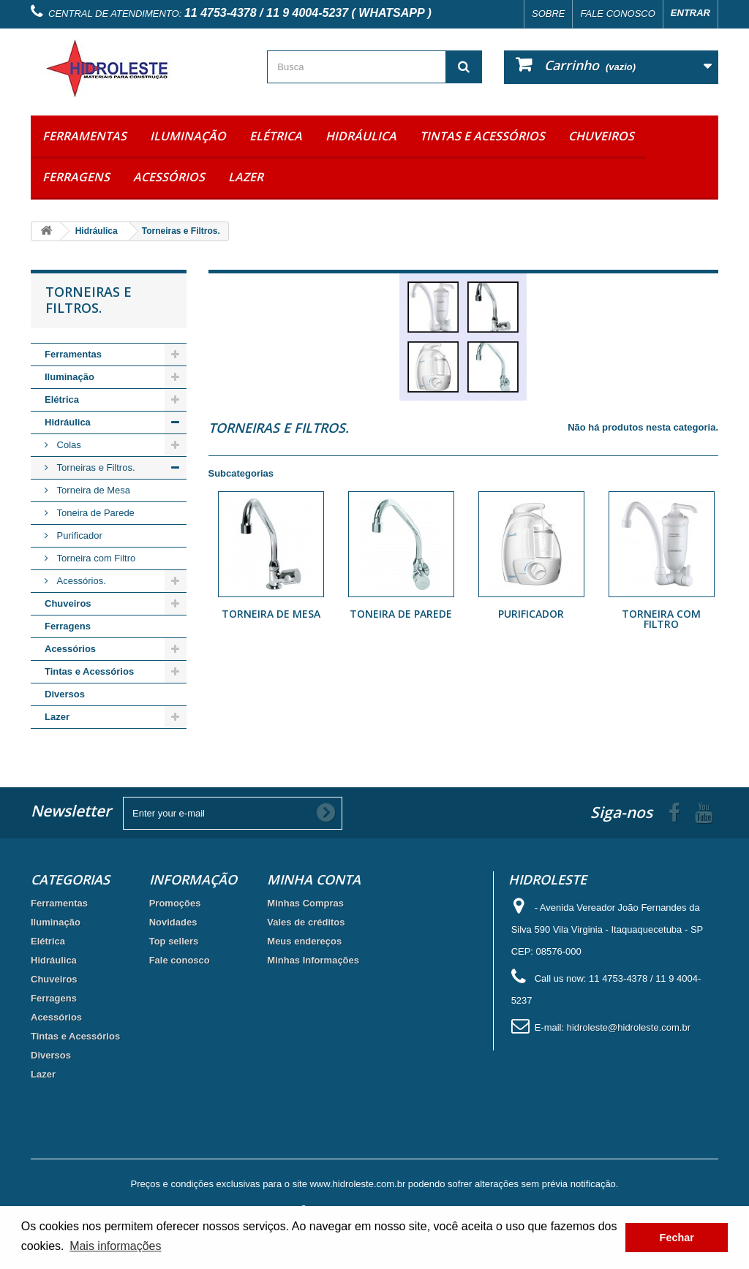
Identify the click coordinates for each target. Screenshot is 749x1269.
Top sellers (174, 941)
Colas (67, 444)
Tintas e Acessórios (482, 136)
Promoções (175, 903)
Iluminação (188, 136)
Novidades (173, 922)
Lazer (245, 177)
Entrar (690, 12)
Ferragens (76, 177)
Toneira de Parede (94, 512)
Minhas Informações (313, 960)
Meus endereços (304, 941)
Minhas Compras (305, 903)
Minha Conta (314, 879)
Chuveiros (601, 136)
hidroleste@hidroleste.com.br (628, 1027)
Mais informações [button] (115, 1246)
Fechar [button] (677, 1237)
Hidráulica (360, 136)
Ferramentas (84, 136)
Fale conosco (617, 13)
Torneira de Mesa (92, 490)
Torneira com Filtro (94, 558)
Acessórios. (80, 580)
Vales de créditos (306, 922)
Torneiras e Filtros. (94, 467)
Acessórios (169, 177)
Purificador (78, 535)
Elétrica (275, 136)
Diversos (65, 694)
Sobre (548, 13)
